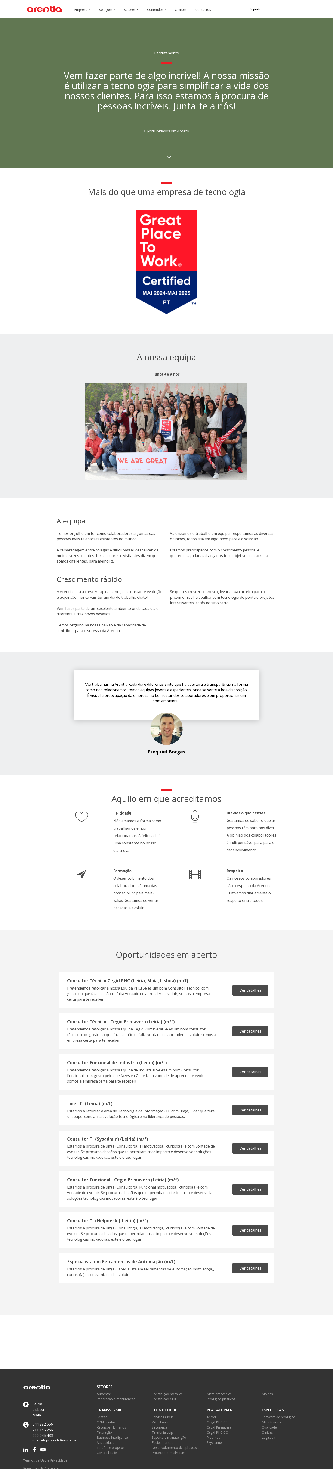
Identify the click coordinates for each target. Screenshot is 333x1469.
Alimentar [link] (104, 1394)
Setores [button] (130, 9)
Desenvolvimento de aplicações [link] (175, 1447)
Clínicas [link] (267, 1432)
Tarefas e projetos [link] (111, 1447)
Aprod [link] (211, 1417)
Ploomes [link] (213, 1437)
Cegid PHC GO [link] (217, 1432)
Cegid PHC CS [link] (217, 1422)
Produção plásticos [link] (221, 1399)
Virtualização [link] (161, 1422)
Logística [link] (268, 1437)
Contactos (203, 9)
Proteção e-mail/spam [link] (168, 1452)
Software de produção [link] (278, 1417)
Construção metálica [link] (167, 1394)
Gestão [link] (102, 1417)
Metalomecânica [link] (219, 1394)
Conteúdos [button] (155, 9)
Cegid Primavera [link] (219, 1427)
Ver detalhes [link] (250, 990)
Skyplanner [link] (215, 1442)
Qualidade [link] (269, 1427)
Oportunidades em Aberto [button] (166, 131)
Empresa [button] (80, 9)
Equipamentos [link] (162, 1442)
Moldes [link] (267, 1394)
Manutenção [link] (271, 1422)
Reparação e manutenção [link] (116, 1399)
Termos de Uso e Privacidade (45, 1460)
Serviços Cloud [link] (163, 1417)
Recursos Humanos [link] (111, 1427)
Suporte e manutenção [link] (169, 1437)
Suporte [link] (255, 9)
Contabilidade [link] (107, 1452)
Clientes (181, 9)
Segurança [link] (159, 1427)
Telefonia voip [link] (162, 1432)
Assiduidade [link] (105, 1442)
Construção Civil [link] (164, 1399)
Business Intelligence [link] (112, 1437)
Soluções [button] (106, 9)
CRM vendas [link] (106, 1422)
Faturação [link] (104, 1432)
